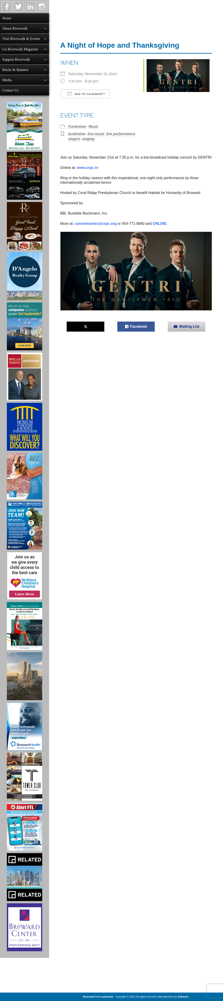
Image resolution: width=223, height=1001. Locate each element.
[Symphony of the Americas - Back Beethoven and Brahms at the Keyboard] (24, 626)
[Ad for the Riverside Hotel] (24, 226)
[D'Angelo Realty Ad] (24, 276)
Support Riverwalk (16, 59)
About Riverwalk (15, 28)
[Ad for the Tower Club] (24, 777)
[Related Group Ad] (24, 877)
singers (74, 139)
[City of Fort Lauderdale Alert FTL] (24, 827)
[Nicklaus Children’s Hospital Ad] (24, 576)
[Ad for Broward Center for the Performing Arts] (24, 927)
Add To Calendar (84, 94)
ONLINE (159, 223)
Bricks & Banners (15, 70)
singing (88, 139)
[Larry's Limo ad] (24, 176)
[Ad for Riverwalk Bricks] (24, 476)
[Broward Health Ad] (24, 726)
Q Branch (183, 996)
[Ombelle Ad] (24, 676)
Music (93, 126)
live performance (120, 134)
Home (6, 18)
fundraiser (77, 134)
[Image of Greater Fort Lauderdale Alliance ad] (24, 326)
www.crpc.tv (87, 168)
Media (7, 80)
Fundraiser (77, 126)
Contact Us (10, 90)
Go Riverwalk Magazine (20, 49)
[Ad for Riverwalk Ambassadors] (24, 525)
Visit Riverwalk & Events (21, 39)
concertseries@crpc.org (96, 223)
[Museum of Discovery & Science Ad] (24, 427)
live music (96, 134)
